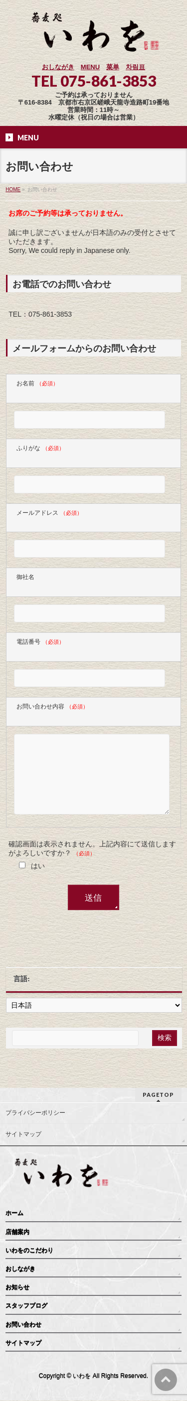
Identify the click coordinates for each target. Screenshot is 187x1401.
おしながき (58, 67)
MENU (90, 67)
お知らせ (17, 1287)
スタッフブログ (26, 1306)
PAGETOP (158, 1095)
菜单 (112, 67)
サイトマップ (23, 1134)
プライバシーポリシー (35, 1113)
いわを (82, 1376)
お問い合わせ (23, 1325)
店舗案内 (17, 1232)
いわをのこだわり (29, 1251)
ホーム (14, 1213)
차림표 (135, 67)
